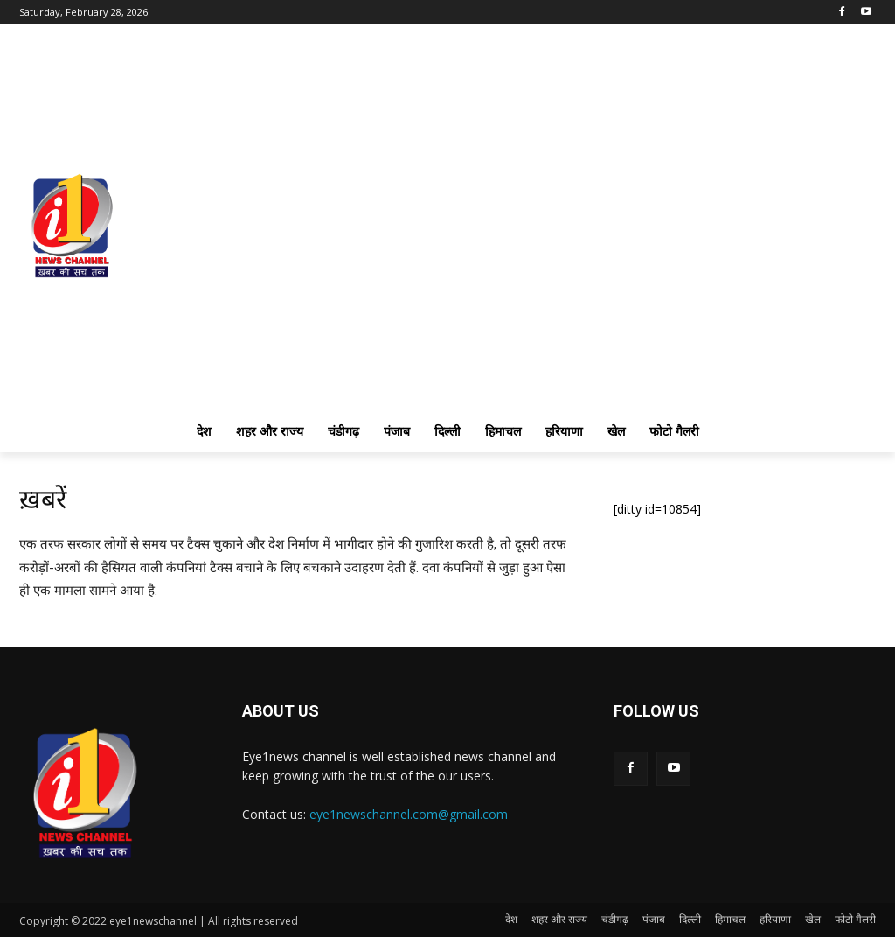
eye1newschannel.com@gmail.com (408, 814)
